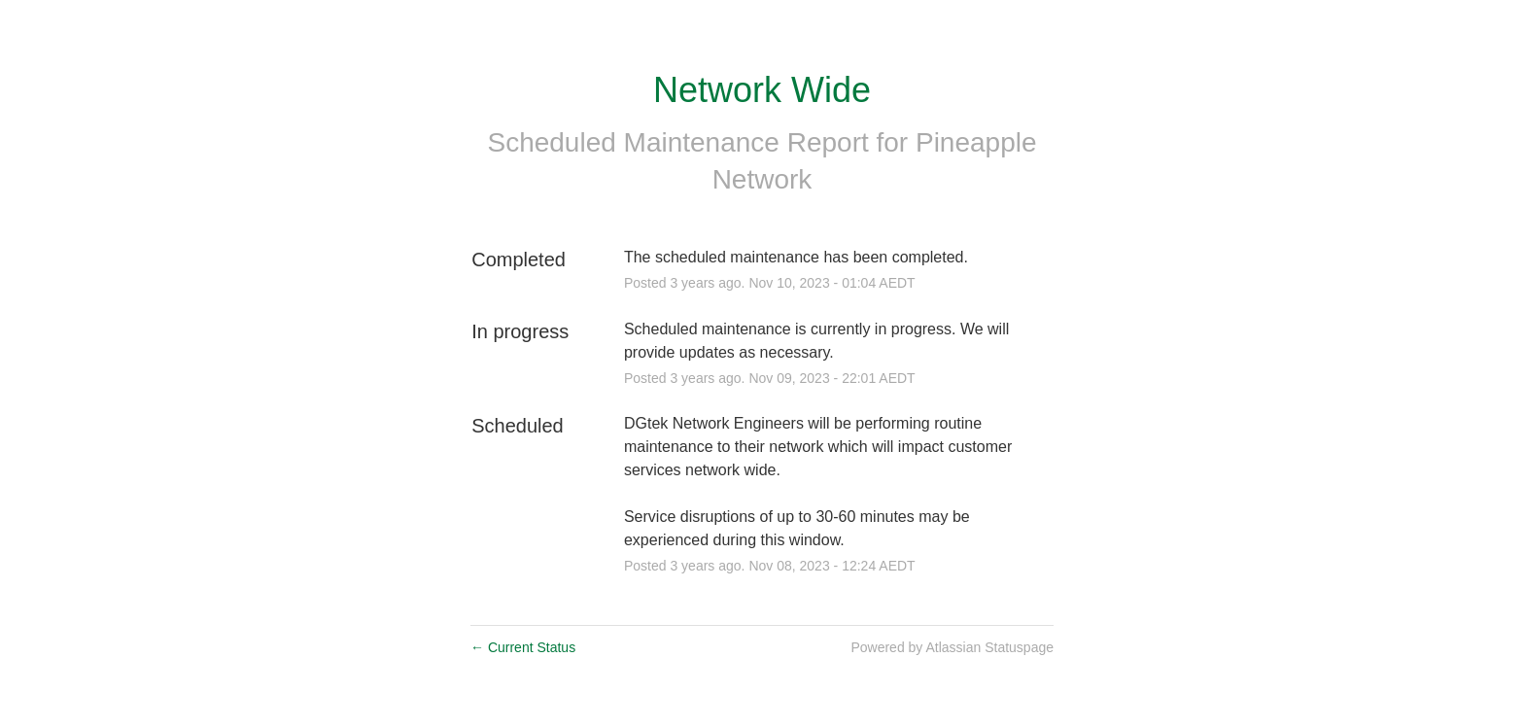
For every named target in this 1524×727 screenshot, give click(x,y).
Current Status (522, 647)
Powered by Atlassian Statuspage (952, 647)
